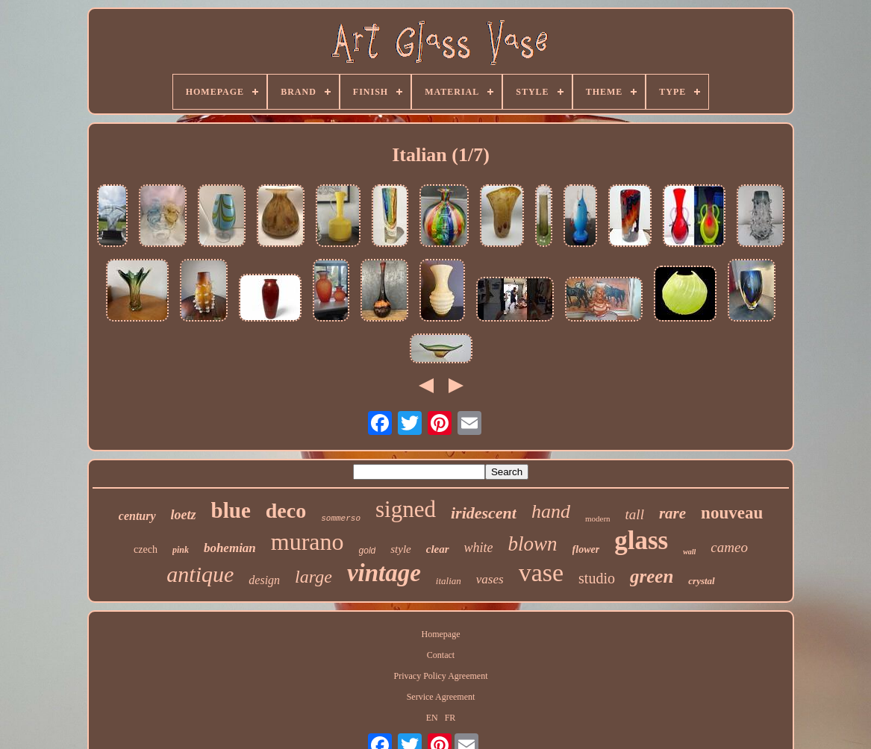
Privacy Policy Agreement (441, 676)
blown (533, 544)
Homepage (441, 634)
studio (596, 578)
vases (490, 579)
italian (448, 580)
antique (200, 574)
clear (437, 549)
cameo (729, 547)
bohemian (230, 548)
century (137, 516)
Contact (441, 655)
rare (672, 513)
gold (367, 550)
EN (432, 717)
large (313, 576)
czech (145, 549)
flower (586, 549)
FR (450, 717)
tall (634, 514)
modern (598, 518)
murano (307, 541)
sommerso (340, 518)
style (400, 549)
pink (180, 550)
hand (550, 511)
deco (286, 510)
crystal (701, 580)
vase (541, 572)
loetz (183, 514)
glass (641, 540)
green (651, 576)
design (264, 580)
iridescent (483, 513)
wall (689, 552)
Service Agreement (441, 697)
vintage (384, 573)
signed (405, 509)
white (478, 547)
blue (231, 510)
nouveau (732, 513)
